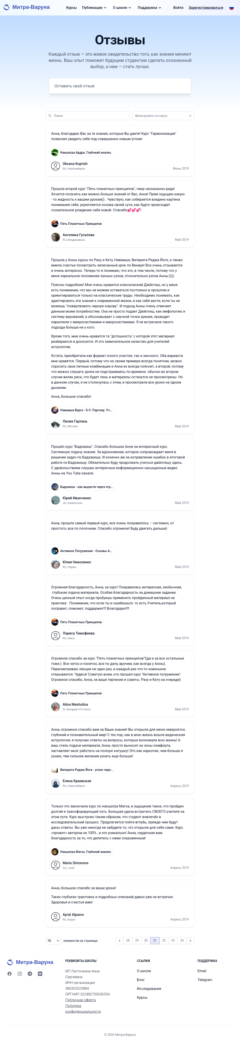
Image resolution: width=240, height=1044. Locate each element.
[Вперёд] (190, 940)
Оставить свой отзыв (74, 86)
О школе (122, 7)
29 (137, 940)
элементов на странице (72, 940)
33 (173, 940)
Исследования (149, 989)
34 (182, 940)
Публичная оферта (80, 1000)
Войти (178, 8)
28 (128, 940)
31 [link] (155, 940)
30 (146, 940)
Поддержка (150, 7)
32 (164, 940)
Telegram (204, 980)
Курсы (71, 8)
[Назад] (120, 940)
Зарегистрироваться (206, 8)
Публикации (95, 7)
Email (201, 971)
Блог (141, 980)
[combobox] (163, 115)
